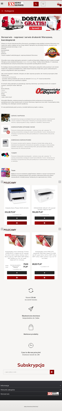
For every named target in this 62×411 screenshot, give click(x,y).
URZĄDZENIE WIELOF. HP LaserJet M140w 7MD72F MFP (44, 208)
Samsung (29, 62)
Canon (24, 62)
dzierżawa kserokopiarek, (9, 77)
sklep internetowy (28, 406)
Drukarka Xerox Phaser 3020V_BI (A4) (17, 208)
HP (51, 62)
